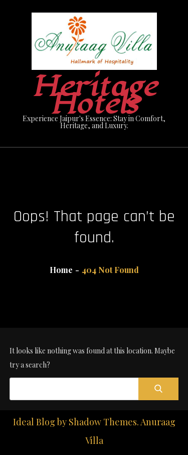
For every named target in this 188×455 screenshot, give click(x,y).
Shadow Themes (103, 422)
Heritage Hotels (94, 95)
